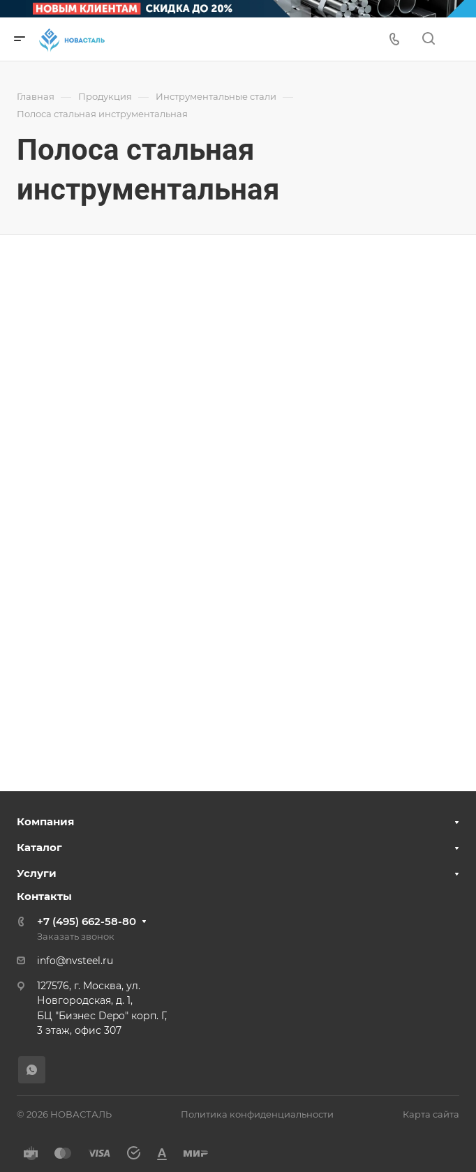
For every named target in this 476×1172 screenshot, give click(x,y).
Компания (45, 821)
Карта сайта (431, 1114)
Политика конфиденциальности (257, 1114)
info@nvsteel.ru (75, 960)
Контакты (44, 896)
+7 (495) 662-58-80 (86, 921)
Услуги (37, 873)
